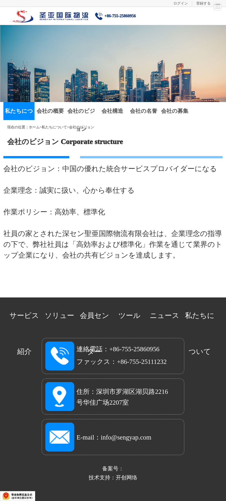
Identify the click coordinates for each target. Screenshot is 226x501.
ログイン (180, 3)
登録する (203, 3)
